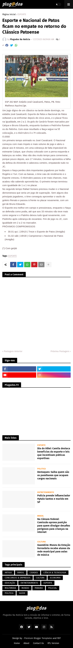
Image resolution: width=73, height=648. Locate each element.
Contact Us (38, 643)
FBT (59, 638)
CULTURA (40, 577)
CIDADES (34, 572)
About (26, 643)
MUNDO (25, 588)
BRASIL (20, 572)
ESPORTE (21, 14)
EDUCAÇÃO (10, 583)
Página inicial (9, 14)
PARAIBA (39, 588)
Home (17, 643)
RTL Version (53, 643)
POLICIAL (52, 588)
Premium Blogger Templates (38, 638)
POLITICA (9, 593)
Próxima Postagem (60, 351)
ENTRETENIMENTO (29, 583)
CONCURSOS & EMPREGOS (17, 577)
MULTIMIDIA (10, 588)
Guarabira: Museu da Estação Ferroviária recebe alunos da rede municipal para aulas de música (53, 549)
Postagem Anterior (13, 351)
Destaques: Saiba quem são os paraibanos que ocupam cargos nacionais (53, 475)
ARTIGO (8, 572)
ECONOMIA (55, 577)
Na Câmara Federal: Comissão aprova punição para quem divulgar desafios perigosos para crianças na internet (53, 526)
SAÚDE (22, 593)
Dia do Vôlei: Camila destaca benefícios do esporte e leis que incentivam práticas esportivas (53, 453)
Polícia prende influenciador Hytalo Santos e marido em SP (53, 499)
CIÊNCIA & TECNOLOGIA (54, 572)
